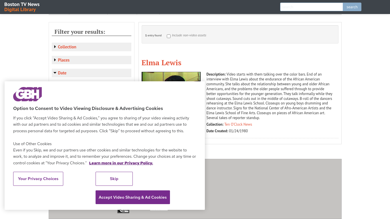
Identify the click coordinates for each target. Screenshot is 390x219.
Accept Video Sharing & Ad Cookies (133, 197)
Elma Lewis (161, 62)
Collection (67, 47)
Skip (114, 178)
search (352, 6)
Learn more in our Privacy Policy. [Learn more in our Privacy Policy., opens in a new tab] (121, 162)
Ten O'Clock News (238, 124)
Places (64, 60)
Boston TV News (22, 6)
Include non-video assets (189, 35)
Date (62, 73)
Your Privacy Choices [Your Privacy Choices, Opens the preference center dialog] (38, 178)
